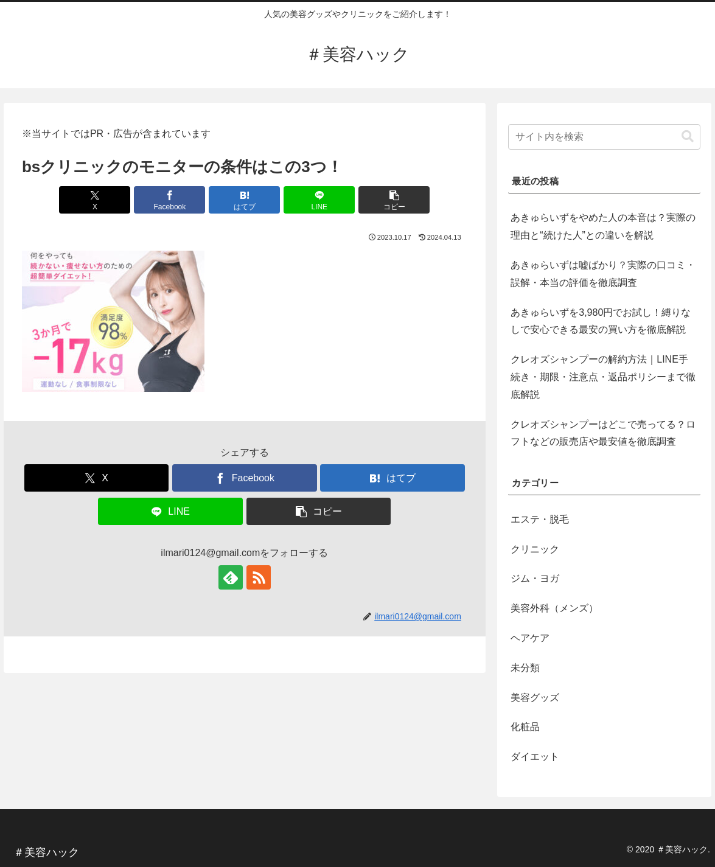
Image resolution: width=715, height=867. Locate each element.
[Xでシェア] (94, 200)
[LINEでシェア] (319, 200)
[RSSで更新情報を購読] (258, 577)
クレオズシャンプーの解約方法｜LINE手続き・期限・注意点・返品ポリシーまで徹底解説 (603, 377)
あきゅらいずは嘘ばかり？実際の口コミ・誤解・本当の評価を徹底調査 (603, 274)
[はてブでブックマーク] (244, 200)
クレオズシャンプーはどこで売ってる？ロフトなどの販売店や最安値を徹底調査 (603, 433)
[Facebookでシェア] (169, 200)
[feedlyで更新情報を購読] (230, 577)
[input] (604, 137)
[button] (394, 200)
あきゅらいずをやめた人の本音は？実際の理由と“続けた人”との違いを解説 (603, 226)
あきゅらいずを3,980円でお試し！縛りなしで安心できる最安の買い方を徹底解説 (601, 321)
